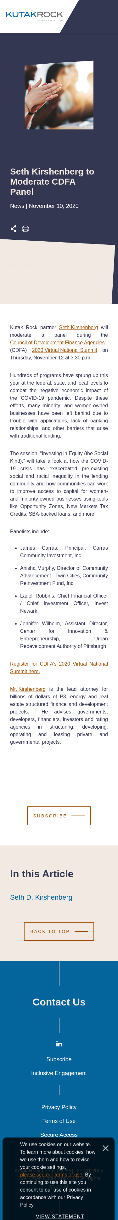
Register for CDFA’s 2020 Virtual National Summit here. (59, 667)
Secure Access (59, 1135)
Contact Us (59, 1002)
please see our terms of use (51, 1200)
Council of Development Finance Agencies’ (58, 342)
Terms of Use (59, 1121)
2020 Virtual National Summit (64, 350)
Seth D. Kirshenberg (41, 897)
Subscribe (58, 1059)
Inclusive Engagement (59, 1073)
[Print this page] (25, 230)
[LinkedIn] (59, 1045)
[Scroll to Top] (59, 931)
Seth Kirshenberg (78, 327)
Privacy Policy (58, 1107)
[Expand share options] (13, 230)
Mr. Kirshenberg (28, 689)
